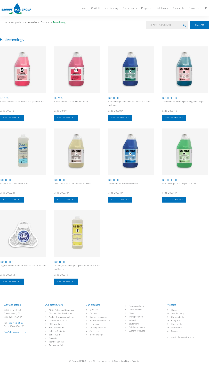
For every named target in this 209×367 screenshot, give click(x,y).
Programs (146, 8)
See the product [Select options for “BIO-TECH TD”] (174, 117)
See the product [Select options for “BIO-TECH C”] (66, 199)
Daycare (45, 22)
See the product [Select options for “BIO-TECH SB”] (174, 199)
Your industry (111, 8)
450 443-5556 (15, 322)
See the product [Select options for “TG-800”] (12, 117)
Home (84, 8)
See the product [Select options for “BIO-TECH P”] (120, 117)
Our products (130, 8)
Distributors (162, 8)
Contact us (194, 8)
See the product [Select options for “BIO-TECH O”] (12, 199)
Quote (199, 24)
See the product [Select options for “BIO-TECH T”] (66, 281)
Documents (178, 8)
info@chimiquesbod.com (15, 332)
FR (205, 8)
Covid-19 (95, 8)
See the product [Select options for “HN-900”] (66, 117)
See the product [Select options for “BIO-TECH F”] (120, 199)
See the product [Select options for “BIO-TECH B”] (12, 281)
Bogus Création (132, 361)
